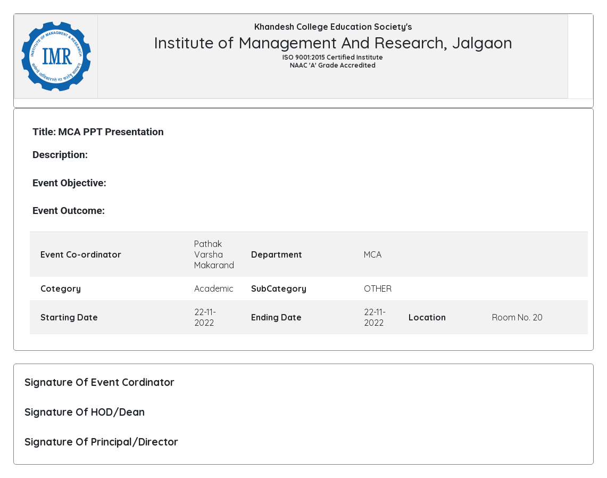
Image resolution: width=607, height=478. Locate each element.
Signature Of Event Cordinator (99, 382)
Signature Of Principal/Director (101, 441)
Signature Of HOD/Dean (84, 412)
